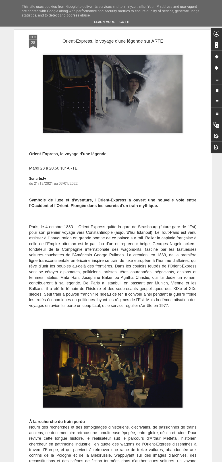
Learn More (104, 22)
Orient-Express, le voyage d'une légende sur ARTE (112, 41)
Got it (124, 22)
